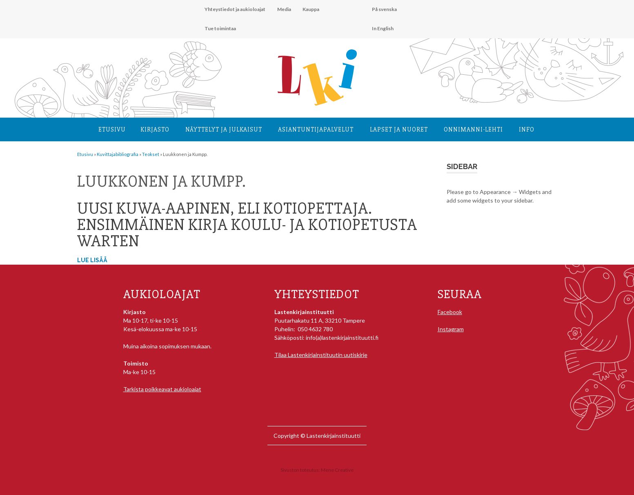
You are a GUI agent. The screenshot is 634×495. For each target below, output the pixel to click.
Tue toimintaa (220, 28)
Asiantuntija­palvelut (316, 129)
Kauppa (311, 9)
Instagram (451, 329)
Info (526, 129)
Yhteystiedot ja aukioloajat (235, 9)
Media (284, 9)
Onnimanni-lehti (473, 129)
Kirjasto (154, 129)
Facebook (450, 311)
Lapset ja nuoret (399, 129)
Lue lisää (92, 260)
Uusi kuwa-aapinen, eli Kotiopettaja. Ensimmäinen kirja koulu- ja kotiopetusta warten (247, 224)
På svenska (384, 9)
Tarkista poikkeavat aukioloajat (162, 389)
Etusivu (112, 129)
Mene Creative (337, 470)
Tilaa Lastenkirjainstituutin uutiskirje (320, 354)
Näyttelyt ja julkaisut (223, 129)
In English (383, 28)
